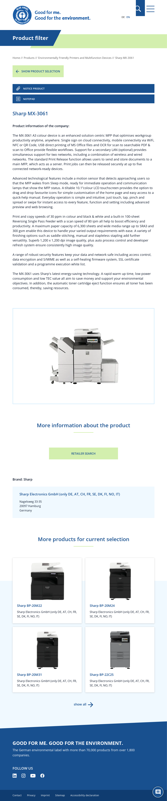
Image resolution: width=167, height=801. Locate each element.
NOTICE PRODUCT (34, 88)
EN (128, 17)
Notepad (29, 99)
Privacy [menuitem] (31, 795)
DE (123, 17)
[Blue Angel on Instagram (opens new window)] (23, 776)
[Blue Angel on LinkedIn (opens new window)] (15, 776)
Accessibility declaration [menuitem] (85, 795)
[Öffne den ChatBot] (157, 792)
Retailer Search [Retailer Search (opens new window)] (83, 453)
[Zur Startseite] (62, 15)
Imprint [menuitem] (45, 795)
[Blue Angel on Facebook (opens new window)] (42, 776)
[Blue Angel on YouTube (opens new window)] (33, 776)
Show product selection (40, 71)
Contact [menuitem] (17, 795)
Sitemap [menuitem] (60, 795)
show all (80, 704)
